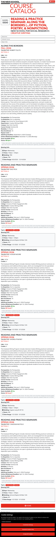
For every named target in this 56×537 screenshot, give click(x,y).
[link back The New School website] (10, 2)
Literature (17, 230)
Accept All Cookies (28, 534)
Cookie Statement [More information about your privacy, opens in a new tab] (6, 521)
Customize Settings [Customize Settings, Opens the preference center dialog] (28, 525)
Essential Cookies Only (28, 529)
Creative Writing (9, 230)
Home (28, 506)
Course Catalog (23, 8)
